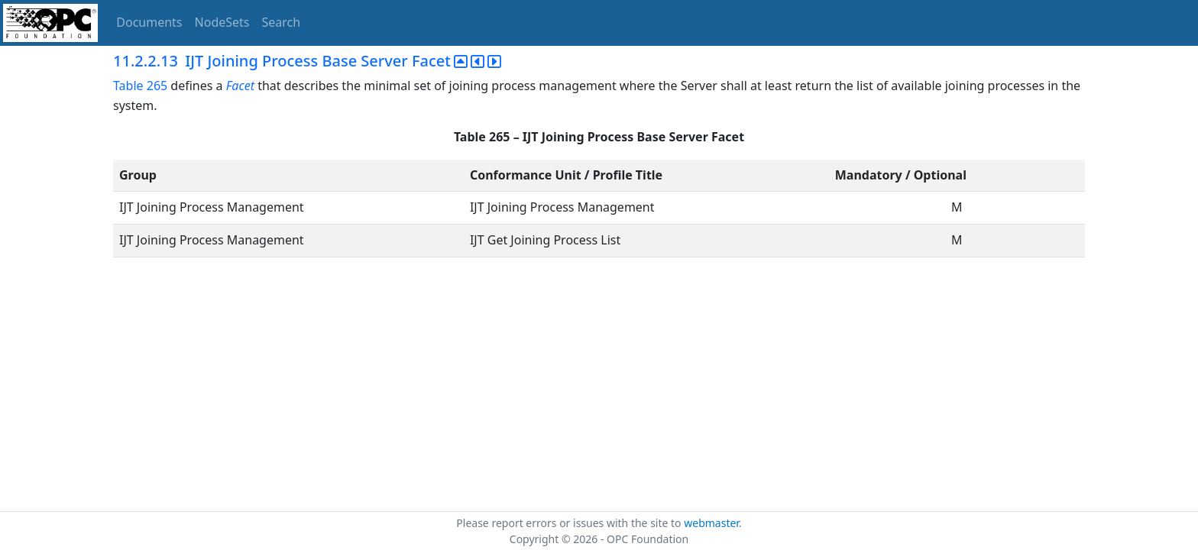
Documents (149, 22)
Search (281, 22)
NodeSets (222, 22)
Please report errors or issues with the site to (570, 523)
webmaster (711, 523)
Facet (240, 85)
